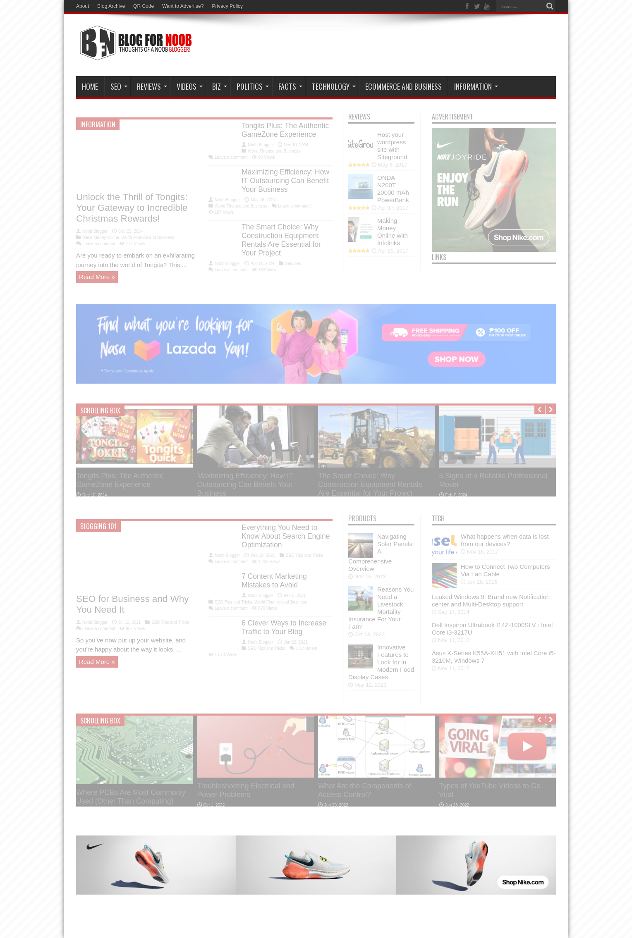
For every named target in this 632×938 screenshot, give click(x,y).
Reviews (152, 86)
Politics (253, 86)
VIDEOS (190, 86)
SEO (118, 86)
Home (90, 86)
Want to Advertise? (182, 6)
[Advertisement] (405, 46)
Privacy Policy (227, 6)
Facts (290, 86)
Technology (334, 86)
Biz (219, 86)
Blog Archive (111, 6)
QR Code (143, 6)
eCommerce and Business (403, 86)
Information (476, 86)
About (82, 6)
